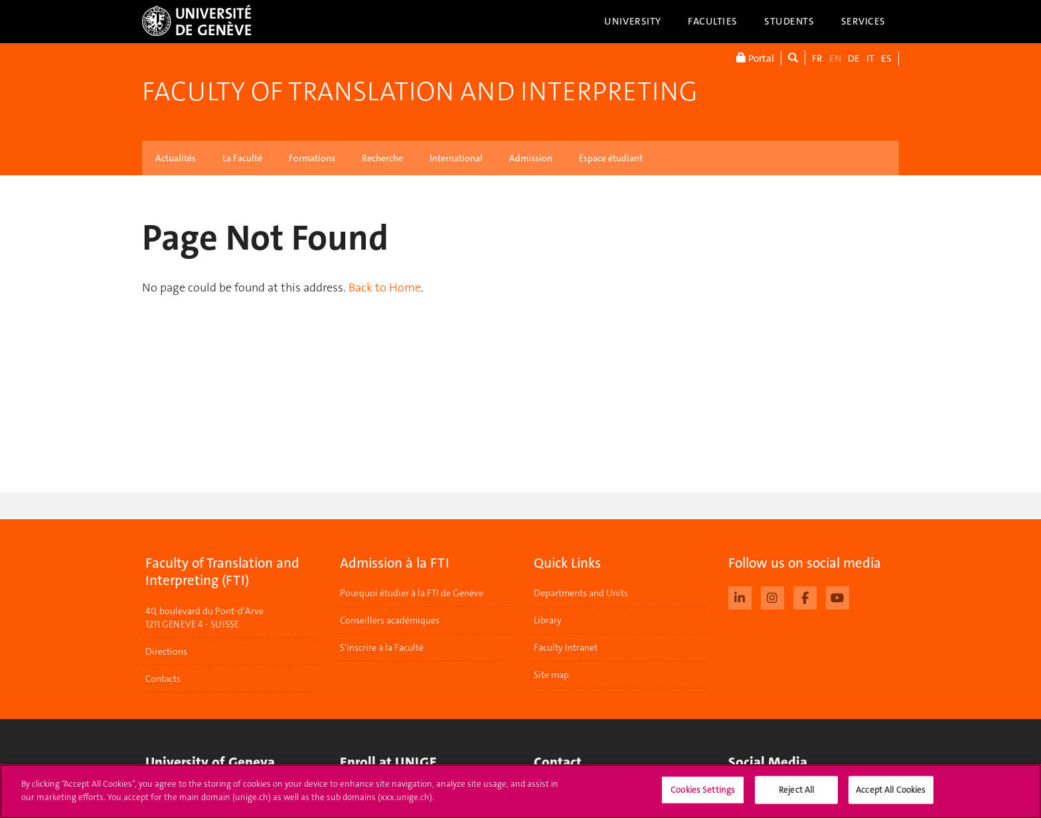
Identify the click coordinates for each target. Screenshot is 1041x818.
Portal (755, 58)
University (632, 21)
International (456, 158)
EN (835, 58)
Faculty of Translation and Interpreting (419, 91)
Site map (551, 675)
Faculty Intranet (566, 647)
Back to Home (385, 287)
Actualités (175, 158)
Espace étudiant (611, 158)
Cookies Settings (703, 795)
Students (789, 21)
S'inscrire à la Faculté (382, 647)
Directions (166, 651)
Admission (530, 158)
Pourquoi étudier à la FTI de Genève (411, 593)
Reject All (796, 795)
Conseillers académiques (390, 620)
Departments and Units (581, 593)
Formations (312, 158)
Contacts (163, 679)
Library (548, 620)
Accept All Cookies (890, 795)
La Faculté (242, 158)
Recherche (382, 158)
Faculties (713, 21)
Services (863, 21)
